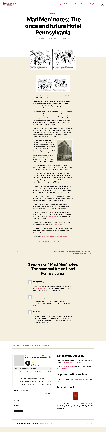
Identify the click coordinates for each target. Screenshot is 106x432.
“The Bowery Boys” (69, 367)
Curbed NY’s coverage (54, 227)
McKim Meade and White (46, 243)
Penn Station (56, 243)
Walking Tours (92, 5)
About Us (83, 5)
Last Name (16, 410)
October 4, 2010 (55, 41)
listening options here (67, 373)
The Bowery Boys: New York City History (29, 428)
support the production (76, 384)
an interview (53, 219)
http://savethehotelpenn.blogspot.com (44, 293)
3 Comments (66, 41)
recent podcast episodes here (68, 371)
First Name (16, 405)
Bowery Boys (43, 41)
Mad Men (53, 16)
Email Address (17, 399)
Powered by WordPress (48, 428)
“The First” (80, 367)
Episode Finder (64, 5)
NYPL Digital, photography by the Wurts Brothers (56, 239)
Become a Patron (74, 5)
